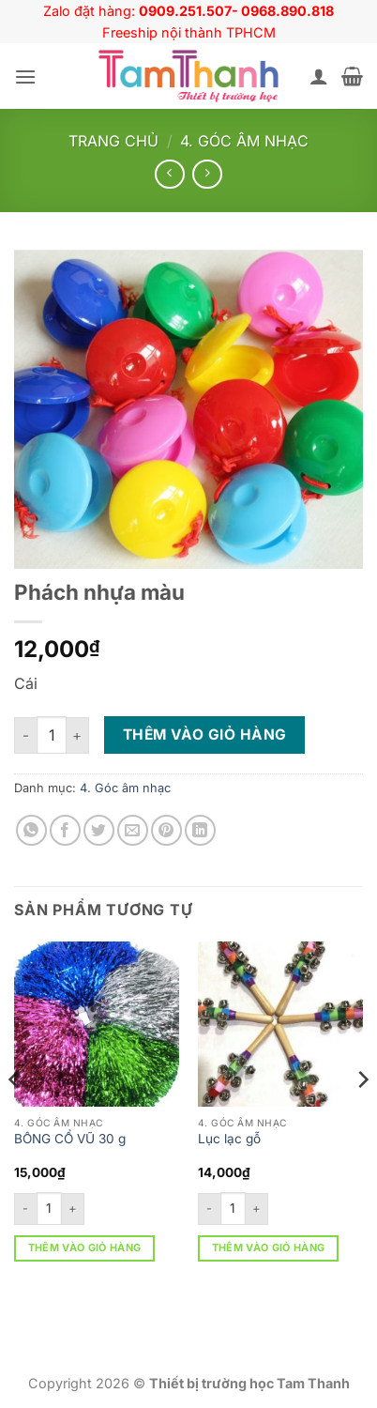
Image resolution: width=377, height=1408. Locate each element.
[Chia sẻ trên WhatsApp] (31, 830)
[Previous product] (206, 174)
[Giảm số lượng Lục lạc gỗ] (209, 1209)
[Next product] (169, 174)
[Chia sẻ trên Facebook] (65, 830)
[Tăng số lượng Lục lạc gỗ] (257, 1209)
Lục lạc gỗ (229, 1138)
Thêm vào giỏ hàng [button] (85, 1247)
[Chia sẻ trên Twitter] (98, 830)
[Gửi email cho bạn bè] (132, 830)
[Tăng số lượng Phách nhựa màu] (78, 735)
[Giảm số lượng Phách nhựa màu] (25, 735)
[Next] (362, 1118)
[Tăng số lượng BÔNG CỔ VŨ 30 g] (73, 1209)
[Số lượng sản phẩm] (52, 735)
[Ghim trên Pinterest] (166, 830)
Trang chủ (113, 140)
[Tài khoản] (318, 76)
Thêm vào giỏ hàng (205, 734)
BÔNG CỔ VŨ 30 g (70, 1138)
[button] (25, 76)
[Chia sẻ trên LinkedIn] (200, 830)
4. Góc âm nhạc (244, 140)
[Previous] (15, 1118)
